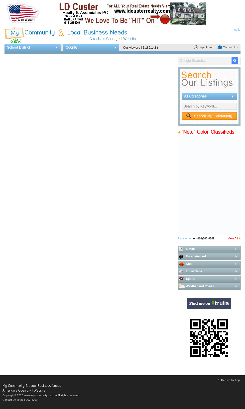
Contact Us (230, 47)
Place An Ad (185, 238)
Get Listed (207, 47)
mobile (236, 29)
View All (233, 238)
